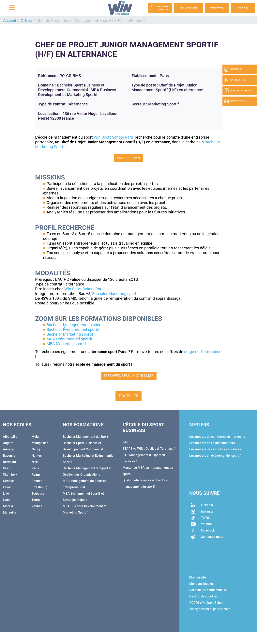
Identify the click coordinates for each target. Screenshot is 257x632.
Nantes (37, 455)
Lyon (6, 500)
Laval (7, 487)
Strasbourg (39, 487)
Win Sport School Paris (114, 137)
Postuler (128, 395)
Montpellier (40, 443)
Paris (35, 468)
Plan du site (197, 577)
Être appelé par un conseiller (129, 376)
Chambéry (10, 474)
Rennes (37, 481)
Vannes (37, 506)
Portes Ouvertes (188, 8)
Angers (8, 443)
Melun (36, 437)
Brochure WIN (128, 158)
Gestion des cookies (203, 596)
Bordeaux (10, 462)
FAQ (125, 442)
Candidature (217, 8)
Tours (36, 500)
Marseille (9, 512)
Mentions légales (201, 584)
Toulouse (38, 493)
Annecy (8, 449)
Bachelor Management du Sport (85, 437)
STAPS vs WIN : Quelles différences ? (149, 449)
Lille (6, 493)
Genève (8, 481)
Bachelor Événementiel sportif (73, 329)
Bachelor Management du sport (74, 324)
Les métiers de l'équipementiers (212, 443)
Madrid (8, 506)
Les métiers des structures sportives (215, 449)
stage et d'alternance (202, 351)
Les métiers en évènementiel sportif (215, 455)
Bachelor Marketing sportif (115, 293)
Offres (26, 20)
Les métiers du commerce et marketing (217, 437)
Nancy (36, 449)
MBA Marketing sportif (66, 343)
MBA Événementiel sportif (69, 339)
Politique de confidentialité (208, 590)
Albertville (10, 437)
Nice (35, 462)
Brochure (243, 8)
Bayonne (9, 455)
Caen (6, 468)
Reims (36, 474)
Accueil (9, 20)
